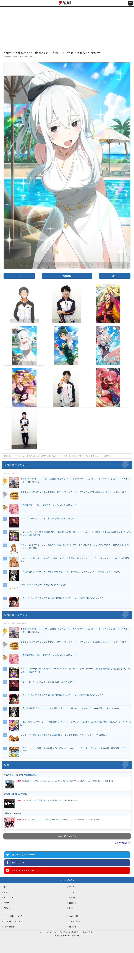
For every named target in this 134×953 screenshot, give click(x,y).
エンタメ (7, 892)
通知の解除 (73, 916)
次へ (114, 276)
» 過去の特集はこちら (122, 843)
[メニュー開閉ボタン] (130, 3)
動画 (71, 908)
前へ (20, 276)
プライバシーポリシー (13, 921)
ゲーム (21, 456)
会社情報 (72, 927)
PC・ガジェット (10, 897)
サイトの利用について (13, 916)
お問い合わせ (9, 927)
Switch (6, 903)
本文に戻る (67, 276)
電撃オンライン (10, 456)
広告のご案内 (74, 921)
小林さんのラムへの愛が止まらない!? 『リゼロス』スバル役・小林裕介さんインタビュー (63, 456)
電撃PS (72, 897)
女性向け (72, 903)
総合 (5, 887)
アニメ (71, 892)
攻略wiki (7, 908)
